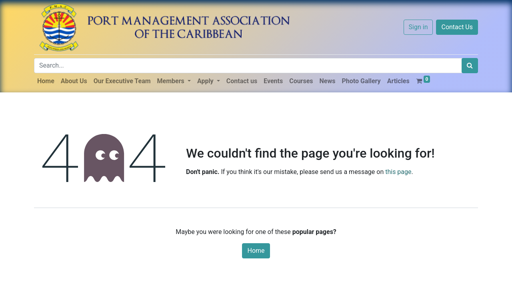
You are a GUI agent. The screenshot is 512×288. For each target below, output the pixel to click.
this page (398, 172)
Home (255, 250)
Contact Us (457, 27)
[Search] (470, 65)
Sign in (418, 27)
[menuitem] (46, 81)
